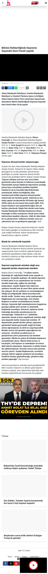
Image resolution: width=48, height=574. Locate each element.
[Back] (2, 3)
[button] (35, 3)
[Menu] (46, 3)
